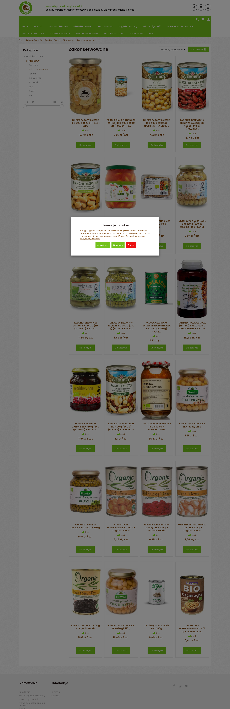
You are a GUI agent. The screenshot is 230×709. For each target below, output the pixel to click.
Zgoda (131, 245)
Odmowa (118, 245)
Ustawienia (102, 245)
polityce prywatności (90, 238)
